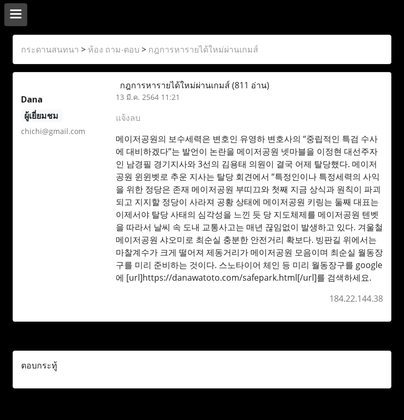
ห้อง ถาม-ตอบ (113, 49)
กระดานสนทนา (50, 49)
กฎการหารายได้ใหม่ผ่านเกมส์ (203, 49)
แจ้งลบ (128, 118)
